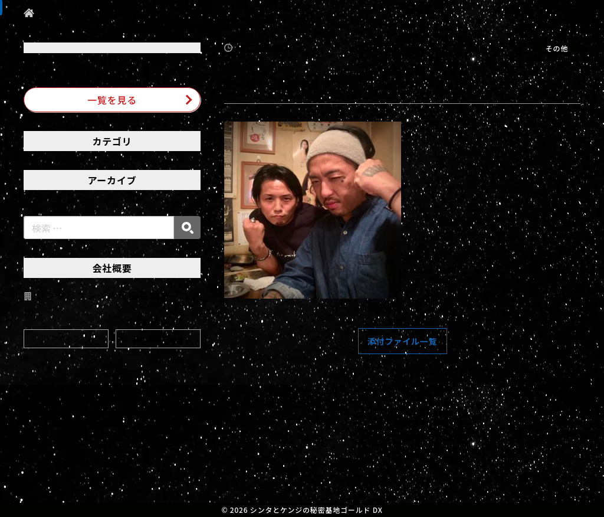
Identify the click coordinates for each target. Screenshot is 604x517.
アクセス (66, 338)
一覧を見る (112, 100)
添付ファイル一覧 (402, 341)
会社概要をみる (158, 338)
